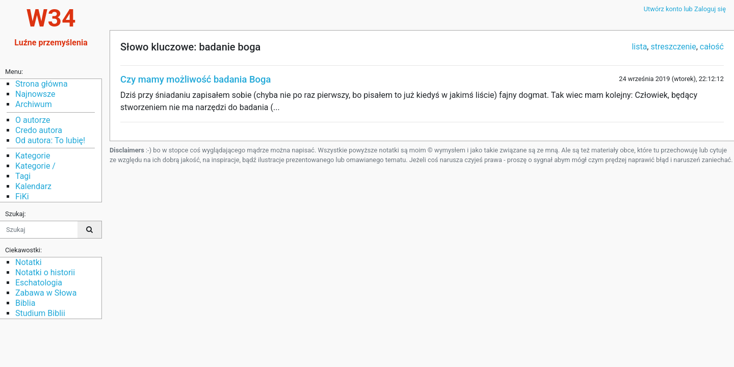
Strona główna (41, 84)
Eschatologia (38, 282)
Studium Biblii (40, 313)
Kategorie (32, 156)
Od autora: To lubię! (50, 140)
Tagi (23, 176)
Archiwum (33, 104)
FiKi (22, 196)
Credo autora (38, 130)
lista (639, 46)
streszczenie (673, 46)
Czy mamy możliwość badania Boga (195, 79)
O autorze (32, 120)
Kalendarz (33, 186)
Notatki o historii (45, 272)
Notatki (28, 262)
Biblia (25, 303)
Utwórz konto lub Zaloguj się (685, 9)
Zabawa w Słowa (45, 293)
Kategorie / (35, 166)
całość (712, 46)
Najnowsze (35, 94)
